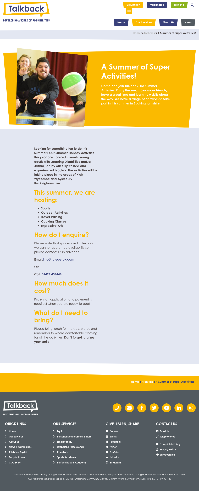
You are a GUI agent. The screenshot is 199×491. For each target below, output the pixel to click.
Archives (149, 33)
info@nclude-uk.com (58, 259)
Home (137, 33)
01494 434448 (52, 274)
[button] (192, 5)
